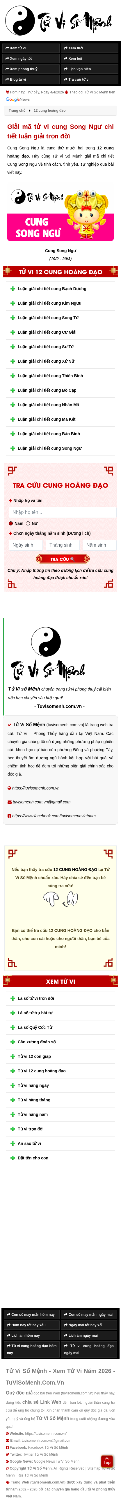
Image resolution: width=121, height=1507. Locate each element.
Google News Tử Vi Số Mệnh (56, 1461)
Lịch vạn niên (77, 69)
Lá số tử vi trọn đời (36, 998)
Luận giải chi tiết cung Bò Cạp (47, 390)
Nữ (31, 523)
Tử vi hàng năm (33, 1114)
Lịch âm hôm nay (23, 1335)
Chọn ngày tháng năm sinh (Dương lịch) (50, 533)
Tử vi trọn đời (31, 1129)
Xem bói (73, 59)
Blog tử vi (16, 79)
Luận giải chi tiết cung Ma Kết (46, 419)
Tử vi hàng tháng (34, 1100)
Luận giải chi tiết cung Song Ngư (49, 448)
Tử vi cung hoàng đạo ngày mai (88, 1349)
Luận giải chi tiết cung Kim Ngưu (49, 303)
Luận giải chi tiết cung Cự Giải (47, 332)
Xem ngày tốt (19, 59)
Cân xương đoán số (37, 1042)
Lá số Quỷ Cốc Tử (35, 1027)
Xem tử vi (16, 48)
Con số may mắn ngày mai (88, 1315)
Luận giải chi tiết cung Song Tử (48, 317)
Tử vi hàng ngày (33, 1085)
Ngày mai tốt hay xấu (83, 1325)
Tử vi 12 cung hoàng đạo (42, 1071)
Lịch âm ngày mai (81, 1335)
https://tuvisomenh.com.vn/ (46, 1434)
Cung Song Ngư (60, 250)
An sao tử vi (29, 1143)
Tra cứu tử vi (76, 79)
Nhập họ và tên (25, 500)
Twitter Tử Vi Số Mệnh (40, 1454)
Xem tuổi (73, 48)
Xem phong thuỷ (21, 69)
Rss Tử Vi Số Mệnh (32, 1475)
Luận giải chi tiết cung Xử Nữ (46, 361)
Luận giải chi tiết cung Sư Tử (46, 346)
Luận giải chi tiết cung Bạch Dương (52, 288)
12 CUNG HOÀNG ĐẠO (75, 869)
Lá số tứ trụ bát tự (35, 1013)
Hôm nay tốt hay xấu (26, 1325)
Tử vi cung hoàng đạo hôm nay (31, 1349)
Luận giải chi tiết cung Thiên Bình (50, 375)
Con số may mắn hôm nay (31, 1315)
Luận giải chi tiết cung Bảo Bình (49, 433)
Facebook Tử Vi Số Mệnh (48, 1447)
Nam (16, 523)
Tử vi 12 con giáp (34, 1056)
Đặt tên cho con (33, 1158)
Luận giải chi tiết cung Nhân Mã (48, 404)
